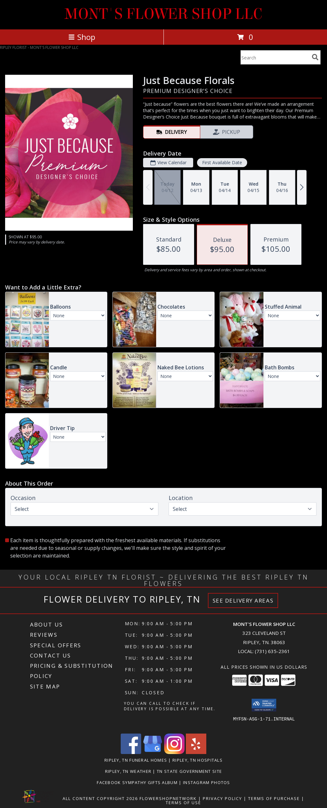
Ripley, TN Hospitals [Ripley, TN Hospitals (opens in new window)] (197, 760)
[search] (315, 57)
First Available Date (222, 162)
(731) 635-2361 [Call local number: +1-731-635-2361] (272, 651)
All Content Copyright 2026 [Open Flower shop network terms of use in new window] (100, 798)
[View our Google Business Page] (152, 752)
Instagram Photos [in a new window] (206, 782)
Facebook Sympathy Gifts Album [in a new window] (138, 782)
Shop (81, 37)
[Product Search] (275, 57)
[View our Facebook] (131, 752)
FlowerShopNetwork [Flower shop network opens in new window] (168, 798)
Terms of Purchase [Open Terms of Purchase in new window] (274, 798)
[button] (264, 705)
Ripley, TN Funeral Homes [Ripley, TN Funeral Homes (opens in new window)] (135, 760)
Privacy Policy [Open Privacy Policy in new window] (222, 798)
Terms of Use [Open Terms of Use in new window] (183, 802)
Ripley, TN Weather (128, 771)
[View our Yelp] (196, 752)
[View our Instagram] (174, 752)
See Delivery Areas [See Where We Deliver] (243, 600)
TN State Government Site (189, 771)
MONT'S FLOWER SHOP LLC (163, 14)
